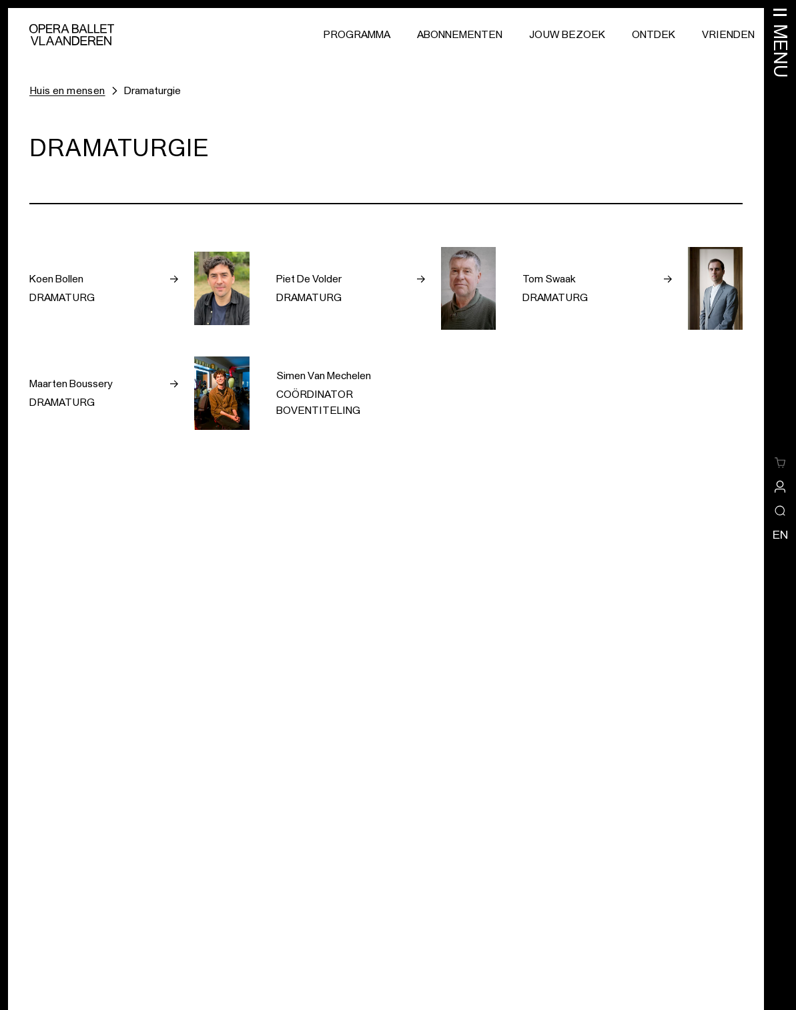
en (780, 534)
